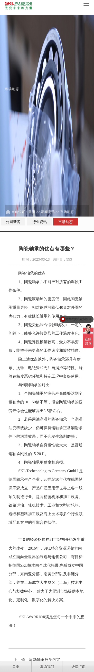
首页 (31, 215)
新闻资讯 (48, 215)
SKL (22, 477)
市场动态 (67, 215)
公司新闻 (13, 222)
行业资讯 (39, 222)
